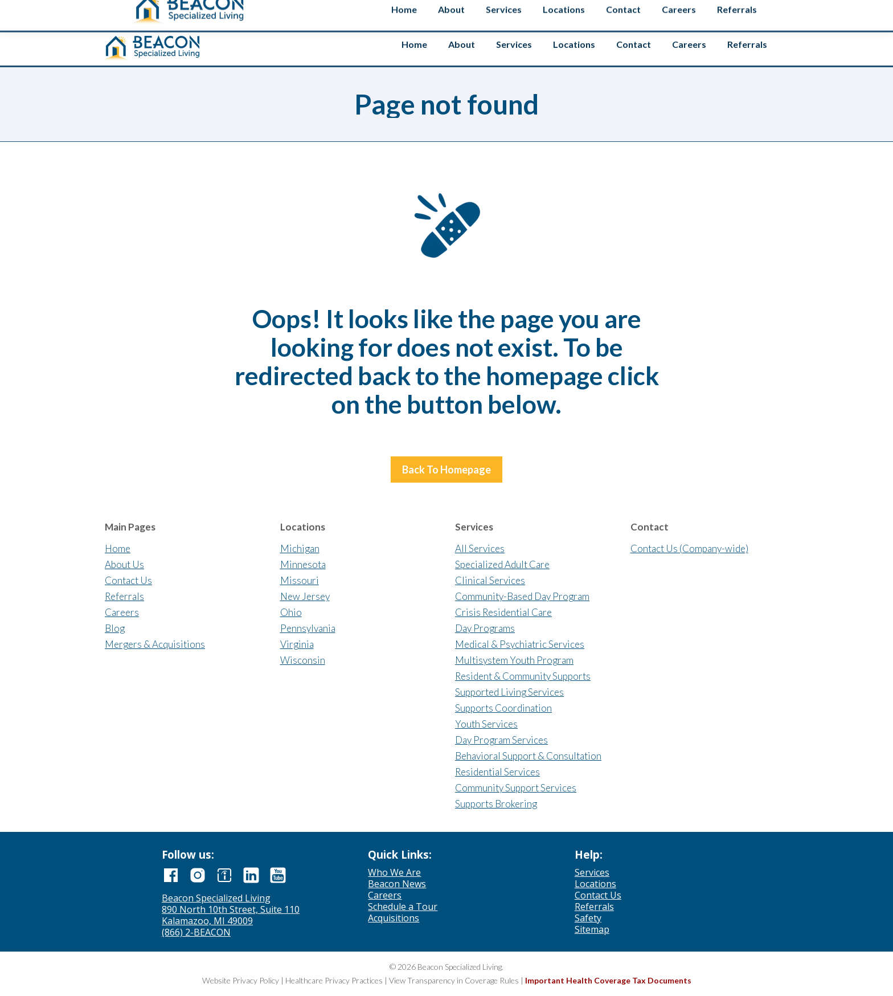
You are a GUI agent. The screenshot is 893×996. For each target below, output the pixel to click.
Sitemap (592, 929)
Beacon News (397, 883)
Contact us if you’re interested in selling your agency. (442, 11)
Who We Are (394, 872)
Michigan (299, 548)
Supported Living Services (509, 692)
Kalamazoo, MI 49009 (207, 921)
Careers (122, 612)
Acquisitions (393, 918)
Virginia (297, 644)
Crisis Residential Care (503, 612)
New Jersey (305, 596)
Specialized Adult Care (502, 564)
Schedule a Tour (402, 906)
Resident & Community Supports (523, 676)
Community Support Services (515, 788)
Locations (595, 883)
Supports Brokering (496, 804)
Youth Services (486, 724)
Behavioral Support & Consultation (528, 756)
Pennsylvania (307, 628)
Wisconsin (302, 660)
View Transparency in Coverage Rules (454, 980)
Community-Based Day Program (522, 596)
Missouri (299, 580)
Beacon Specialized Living (216, 898)
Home (117, 548)
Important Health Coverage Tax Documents (608, 980)
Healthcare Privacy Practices (334, 980)
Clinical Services (490, 580)
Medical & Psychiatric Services (519, 644)
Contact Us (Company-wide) (689, 548)
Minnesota (303, 564)
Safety (761, 13)
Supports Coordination (503, 708)
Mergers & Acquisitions (155, 644)
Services (592, 872)
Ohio (291, 612)
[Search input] (692, 11)
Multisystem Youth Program (514, 660)
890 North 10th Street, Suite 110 (231, 909)
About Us (124, 564)
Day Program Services (501, 740)
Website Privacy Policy (240, 980)
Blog (115, 628)
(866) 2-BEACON (196, 932)
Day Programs (485, 628)
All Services (480, 548)
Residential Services (497, 772)
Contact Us (128, 580)
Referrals (124, 596)
